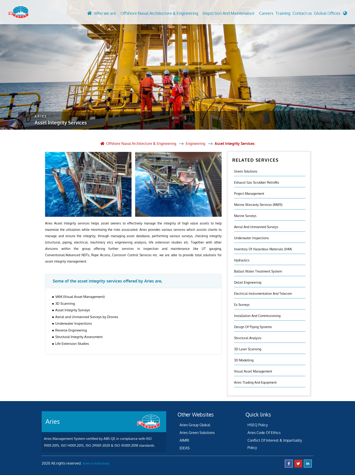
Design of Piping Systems (253, 327)
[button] (330, 14)
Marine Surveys (245, 216)
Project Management (249, 193)
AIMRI (184, 440)
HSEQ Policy (257, 425)
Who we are (105, 13)
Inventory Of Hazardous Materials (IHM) (263, 249)
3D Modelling (244, 360)
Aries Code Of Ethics (264, 432)
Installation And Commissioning (257, 316)
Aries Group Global (195, 425)
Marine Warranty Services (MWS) (258, 205)
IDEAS (185, 448)
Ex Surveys (242, 305)
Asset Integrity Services (235, 143)
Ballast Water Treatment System (258, 271)
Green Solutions (245, 171)
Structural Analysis (247, 338)
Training (283, 13)
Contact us (302, 13)
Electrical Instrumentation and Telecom (263, 293)
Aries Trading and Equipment (255, 382)
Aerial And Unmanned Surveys (256, 227)
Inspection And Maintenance (228, 13)
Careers (266, 13)
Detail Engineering (247, 282)
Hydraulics (241, 260)
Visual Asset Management (253, 371)
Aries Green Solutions (197, 432)
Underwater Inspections (251, 238)
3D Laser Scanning (247, 349)
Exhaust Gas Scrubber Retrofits (256, 182)
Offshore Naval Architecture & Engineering (159, 13)
